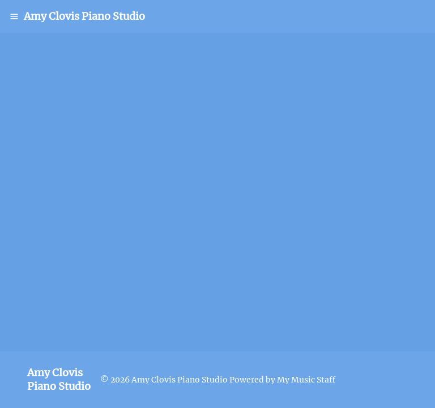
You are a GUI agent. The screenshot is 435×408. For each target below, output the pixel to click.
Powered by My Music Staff (282, 380)
